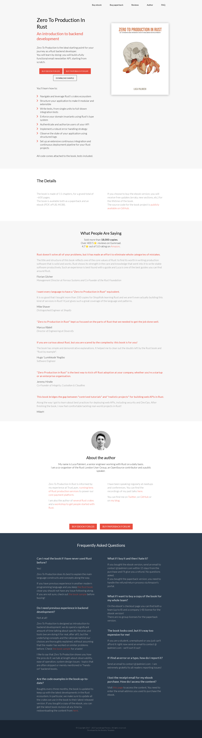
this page (118, 687)
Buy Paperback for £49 (77, 71)
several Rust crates (83, 500)
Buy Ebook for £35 (51, 71)
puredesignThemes (103, 728)
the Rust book (85, 586)
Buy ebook (97, 5)
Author (150, 5)
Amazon (115, 246)
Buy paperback (116, 5)
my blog (115, 500)
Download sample (65, 78)
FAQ (163, 5)
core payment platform (61, 494)
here (139, 491)
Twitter (132, 496)
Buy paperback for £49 (116, 526)
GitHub (144, 496)
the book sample (78, 594)
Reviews (135, 5)
